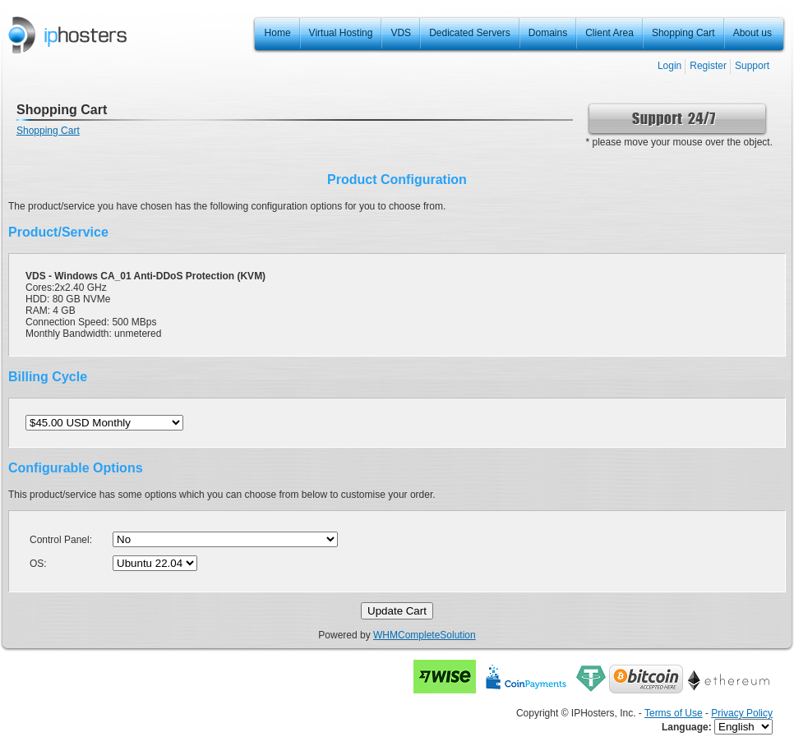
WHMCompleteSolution (424, 635)
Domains (548, 33)
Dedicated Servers (469, 33)
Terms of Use (673, 713)
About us (752, 33)
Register (708, 65)
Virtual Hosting (341, 33)
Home (278, 33)
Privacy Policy (742, 713)
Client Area (609, 33)
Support (752, 65)
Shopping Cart (683, 33)
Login (669, 65)
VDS (400, 33)
